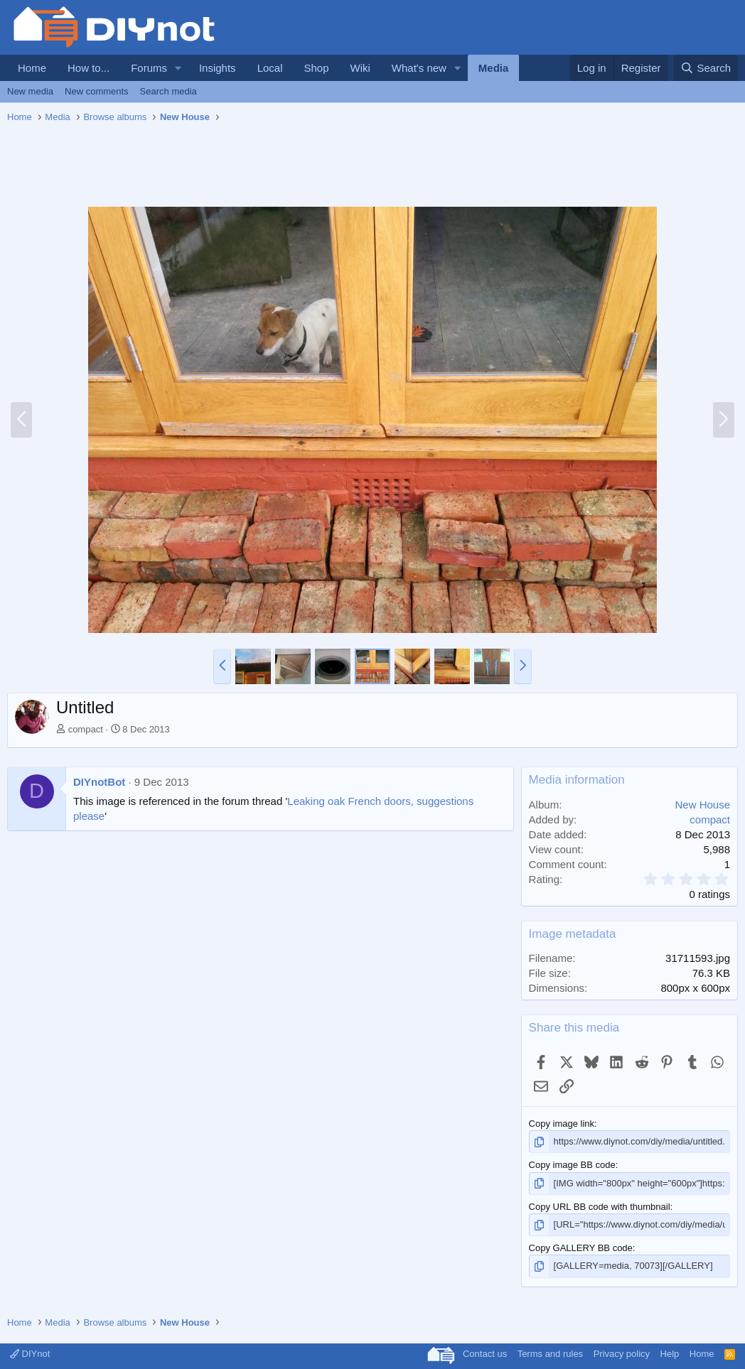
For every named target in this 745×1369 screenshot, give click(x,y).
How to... (88, 68)
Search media (168, 91)
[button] (178, 68)
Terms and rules (550, 1353)
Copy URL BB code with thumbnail (599, 1206)
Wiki (360, 68)
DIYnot (30, 1353)
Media (493, 68)
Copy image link (562, 1123)
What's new (419, 68)
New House (702, 805)
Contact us (485, 1353)
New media (30, 91)
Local (270, 68)
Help (670, 1353)
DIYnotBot (99, 782)
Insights (217, 68)
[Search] (705, 68)
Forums (149, 68)
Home (32, 68)
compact (85, 729)
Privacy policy (622, 1353)
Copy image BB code (572, 1164)
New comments (97, 91)
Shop (316, 68)
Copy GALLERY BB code (581, 1248)
